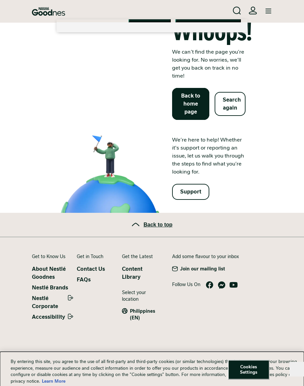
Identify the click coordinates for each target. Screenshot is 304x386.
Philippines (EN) (142, 314)
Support (190, 191)
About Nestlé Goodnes (49, 272)
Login (253, 11)
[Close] (296, 372)
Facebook (210, 285)
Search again (232, 103)
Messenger (222, 285)
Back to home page (190, 103)
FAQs (84, 279)
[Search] (237, 11)
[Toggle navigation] (268, 11)
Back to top (158, 224)
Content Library (132, 272)
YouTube (234, 285)
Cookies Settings (248, 373)
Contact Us (91, 268)
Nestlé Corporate (45, 302)
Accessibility (48, 316)
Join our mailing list (202, 269)
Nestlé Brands (50, 287)
